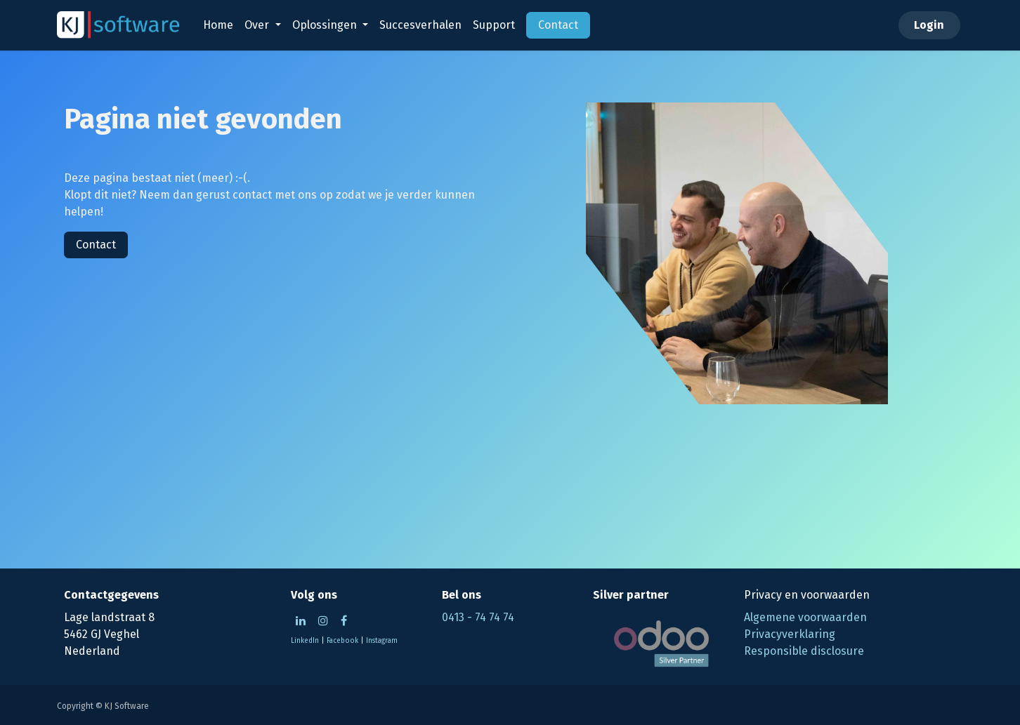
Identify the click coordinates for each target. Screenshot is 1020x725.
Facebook (342, 641)
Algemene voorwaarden (805, 617)
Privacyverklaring (789, 634)
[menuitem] (218, 25)
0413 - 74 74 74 (478, 617)
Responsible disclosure (804, 651)
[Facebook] (344, 620)
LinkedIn (305, 641)
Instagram (382, 641)
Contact (96, 244)
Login (929, 25)
